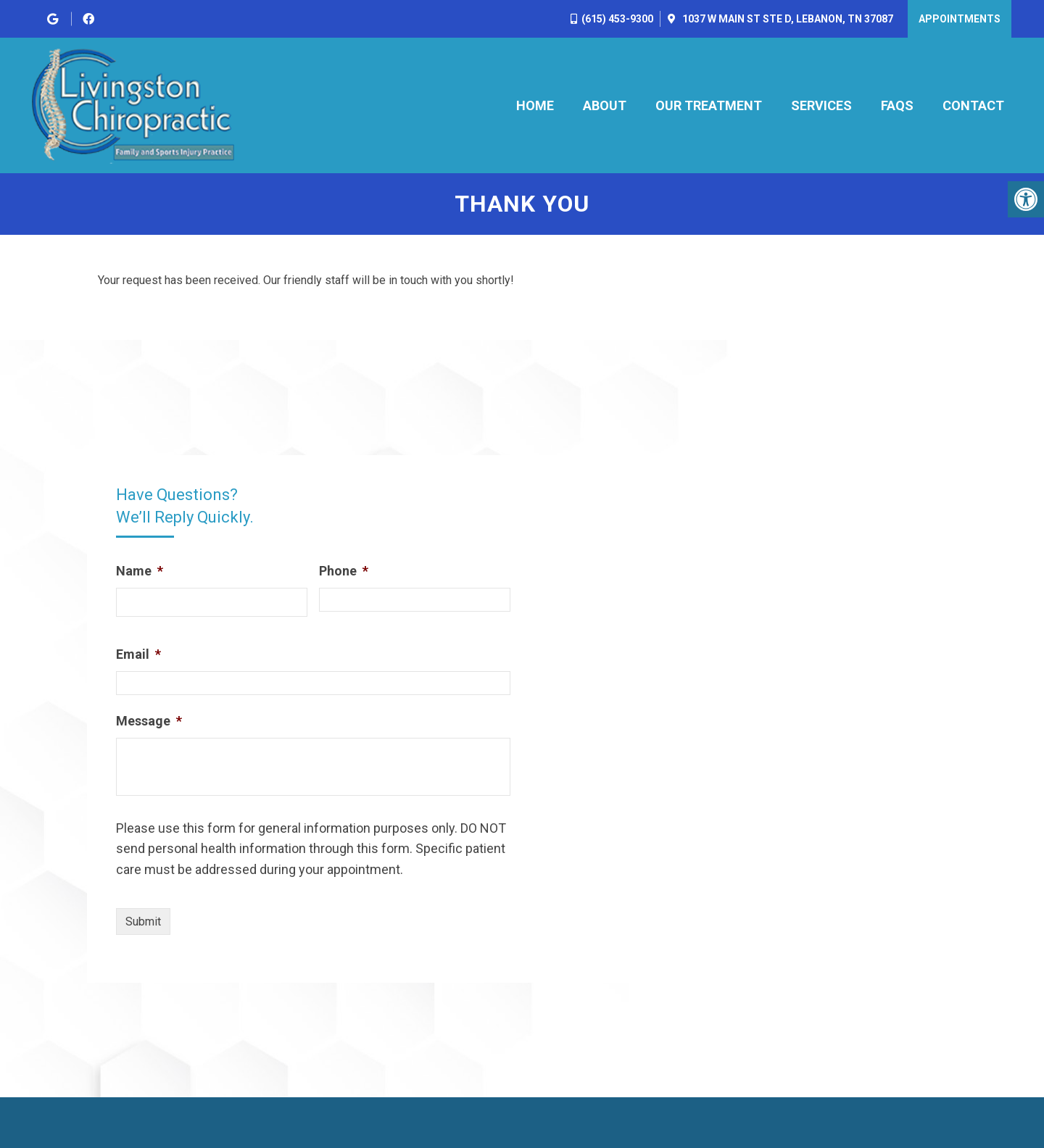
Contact (973, 105)
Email (138, 654)
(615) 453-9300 (617, 19)
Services (821, 105)
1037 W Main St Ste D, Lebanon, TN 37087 (786, 19)
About (604, 105)
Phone (343, 570)
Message (149, 720)
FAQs (897, 105)
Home (535, 105)
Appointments (959, 19)
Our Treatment (708, 105)
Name (139, 570)
